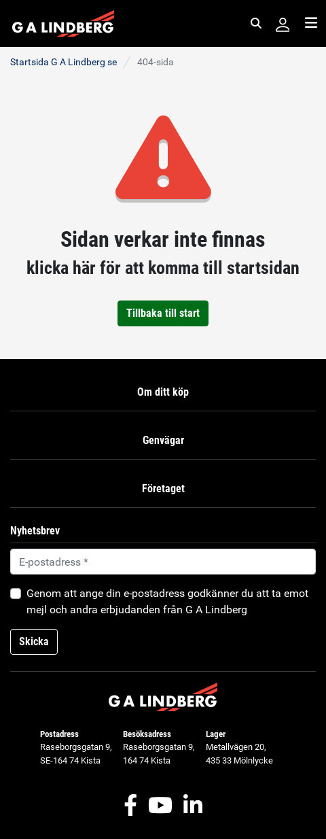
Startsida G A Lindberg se (63, 61)
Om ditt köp (163, 392)
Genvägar (163, 440)
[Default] (163, 562)
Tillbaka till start (163, 313)
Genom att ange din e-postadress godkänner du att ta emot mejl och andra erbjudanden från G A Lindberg (167, 601)
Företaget (163, 488)
